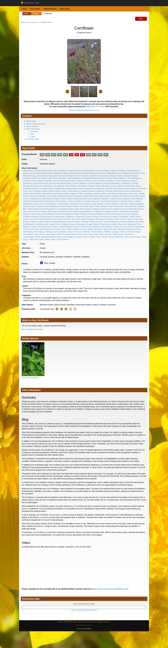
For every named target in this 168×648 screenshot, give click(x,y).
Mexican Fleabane (137, 206)
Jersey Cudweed (74, 201)
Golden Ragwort (70, 194)
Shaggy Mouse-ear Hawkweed (73, 224)
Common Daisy (90, 181)
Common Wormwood (111, 183)
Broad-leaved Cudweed (46, 176)
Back (141, 19)
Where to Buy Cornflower (36, 124)
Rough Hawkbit (44, 222)
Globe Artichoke (34, 194)
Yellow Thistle (50, 239)
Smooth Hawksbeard (136, 227)
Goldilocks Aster (99, 194)
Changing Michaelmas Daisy (93, 178)
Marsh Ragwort (67, 206)
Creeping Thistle (93, 186)
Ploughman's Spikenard (74, 216)
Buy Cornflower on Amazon (32, 329)
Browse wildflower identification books (84, 110)
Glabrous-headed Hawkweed (92, 191)
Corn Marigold (58, 186)
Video (33, 136)
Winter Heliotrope (42, 237)
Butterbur (93, 176)
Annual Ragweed (88, 171)
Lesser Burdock (84, 204)
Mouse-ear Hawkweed (59, 209)
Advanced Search (50, 9)
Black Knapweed (83, 173)
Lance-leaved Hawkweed (109, 201)
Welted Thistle (77, 234)
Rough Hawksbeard (58, 222)
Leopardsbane (62, 204)
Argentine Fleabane (118, 171)
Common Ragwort (95, 183)
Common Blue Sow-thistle (41, 181)
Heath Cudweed (66, 199)
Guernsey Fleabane (75, 196)
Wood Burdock (56, 237)
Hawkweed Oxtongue (50, 199)
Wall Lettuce (51, 234)
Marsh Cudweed (37, 206)
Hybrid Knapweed (30, 201)
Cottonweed (81, 186)
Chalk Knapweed (59, 178)
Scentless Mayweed (127, 222)
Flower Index (64, 9)
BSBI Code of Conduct (95, 106)
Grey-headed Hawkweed (56, 196)
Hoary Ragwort (137, 199)
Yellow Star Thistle (36, 239)
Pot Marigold (123, 216)
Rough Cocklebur (30, 222)
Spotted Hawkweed (94, 229)
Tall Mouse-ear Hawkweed (55, 232)
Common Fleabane (121, 181)
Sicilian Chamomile (38, 227)
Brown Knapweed (82, 176)
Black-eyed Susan (98, 173)
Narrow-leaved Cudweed (90, 209)
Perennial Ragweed (95, 214)
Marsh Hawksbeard (52, 206)
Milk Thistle (27, 209)
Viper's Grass (39, 234)
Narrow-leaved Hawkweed (111, 209)
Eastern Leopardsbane (57, 188)
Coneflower (125, 183)
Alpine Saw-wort (73, 171)
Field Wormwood (132, 188)
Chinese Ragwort (134, 178)
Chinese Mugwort (119, 178)
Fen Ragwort (99, 188)
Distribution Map (32, 139)
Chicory (108, 178)
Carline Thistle (46, 178)
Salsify (91, 222)
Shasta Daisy (104, 224)
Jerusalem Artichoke (90, 201)
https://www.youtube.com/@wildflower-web (110, 589)
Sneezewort (55, 229)
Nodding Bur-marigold (102, 211)
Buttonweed (103, 176)
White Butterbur (106, 234)
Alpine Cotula (47, 171)
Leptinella (73, 204)
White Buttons (118, 234)
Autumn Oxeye (29, 173)
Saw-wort (99, 222)
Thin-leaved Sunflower (81, 232)
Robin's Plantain (120, 219)
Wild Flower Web (30, 3)
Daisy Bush (105, 186)
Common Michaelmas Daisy (60, 183)
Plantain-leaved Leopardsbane (52, 216)
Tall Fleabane (39, 232)
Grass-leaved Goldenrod (116, 194)
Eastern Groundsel (39, 188)
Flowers (36, 13)
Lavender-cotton (126, 201)
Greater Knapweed (38, 196)
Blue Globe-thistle (138, 173)
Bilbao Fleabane (69, 173)
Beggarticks (58, 173)
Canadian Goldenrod (31, 178)
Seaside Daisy (54, 224)
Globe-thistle (47, 194)
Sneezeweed (44, 229)
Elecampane (72, 188)
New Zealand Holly (76, 211)
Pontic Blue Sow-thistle (108, 216)
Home (24, 9)
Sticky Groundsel (110, 229)
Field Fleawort (118, 188)
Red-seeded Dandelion (86, 219)
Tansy (69, 232)
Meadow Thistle (107, 206)
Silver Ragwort (52, 227)
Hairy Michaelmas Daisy (129, 196)
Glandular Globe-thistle (114, 191)
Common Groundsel (40, 183)
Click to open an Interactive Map (84, 610)
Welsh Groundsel (63, 234)
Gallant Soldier (48, 191)
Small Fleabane (106, 227)
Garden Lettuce (61, 191)
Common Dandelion (105, 181)
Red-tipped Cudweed (104, 219)
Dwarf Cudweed (117, 186)
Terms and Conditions (84, 628)
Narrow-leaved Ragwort (37, 211)
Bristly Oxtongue (29, 176)
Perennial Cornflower (79, 214)
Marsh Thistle (94, 206)
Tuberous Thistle (125, 232)
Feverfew (108, 188)
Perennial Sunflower (130, 214)
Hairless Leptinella (111, 196)
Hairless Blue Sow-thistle (93, 196)
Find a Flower (35, 9)
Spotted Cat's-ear (79, 229)
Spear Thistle (66, 229)
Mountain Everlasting (41, 209)
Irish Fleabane (61, 201)
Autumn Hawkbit (133, 171)
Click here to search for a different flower (37, 22)
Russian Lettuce (73, 222)
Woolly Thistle (95, 237)
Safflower (84, 222)
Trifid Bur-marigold (111, 232)
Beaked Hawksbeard (44, 173)
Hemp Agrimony (94, 199)
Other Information (33, 129)
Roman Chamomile (135, 219)
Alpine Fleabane (60, 171)
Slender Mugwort (66, 227)
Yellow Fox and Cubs (132, 237)
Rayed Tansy (57, 219)
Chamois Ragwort (74, 178)
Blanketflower (112, 173)
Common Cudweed (75, 181)
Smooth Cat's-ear (120, 227)
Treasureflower (97, 232)
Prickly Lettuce (135, 216)
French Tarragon (34, 191)
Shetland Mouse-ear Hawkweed (123, 224)
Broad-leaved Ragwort (65, 176)
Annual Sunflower (102, 171)
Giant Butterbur (74, 191)
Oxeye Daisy (36, 214)
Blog (32, 134)
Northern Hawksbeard (120, 211)
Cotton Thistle (70, 186)
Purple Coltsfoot (44, 219)
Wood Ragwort (69, 237)
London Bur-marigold (127, 204)
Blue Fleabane (124, 173)
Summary (34, 131)
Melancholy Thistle (121, 206)
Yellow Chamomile (115, 237)
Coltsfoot (26, 181)
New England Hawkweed (58, 211)
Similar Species (32, 126)
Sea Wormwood (41, 224)
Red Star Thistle (69, 219)
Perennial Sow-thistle (112, 214)
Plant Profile (31, 121)
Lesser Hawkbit (97, 204)
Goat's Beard (58, 194)
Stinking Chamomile (126, 229)
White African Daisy (91, 234)
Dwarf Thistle (130, 186)
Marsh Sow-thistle (81, 206)
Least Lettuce (39, 204)
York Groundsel (62, 239)
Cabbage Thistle (115, 176)
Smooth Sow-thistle (30, 229)
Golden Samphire (85, 194)
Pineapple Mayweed (31, 216)
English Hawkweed (85, 188)
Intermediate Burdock (46, 201)
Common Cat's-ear (60, 181)
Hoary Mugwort (124, 199)
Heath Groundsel (80, 199)
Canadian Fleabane (130, 176)
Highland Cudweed (109, 199)
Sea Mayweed (28, 224)
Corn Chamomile (45, 186)
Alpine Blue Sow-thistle (32, 171)
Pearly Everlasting (62, 214)
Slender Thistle (79, 227)
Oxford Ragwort (48, 214)
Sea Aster (140, 222)
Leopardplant (51, 204)
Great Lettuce (132, 194)
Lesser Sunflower (111, 204)
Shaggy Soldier (92, 224)
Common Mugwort (79, 183)
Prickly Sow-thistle (30, 219)
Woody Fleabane (82, 237)
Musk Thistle (74, 209)
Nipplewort (88, 211)
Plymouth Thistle (91, 216)
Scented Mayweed (111, 222)
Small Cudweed (92, 227)
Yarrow (104, 237)
